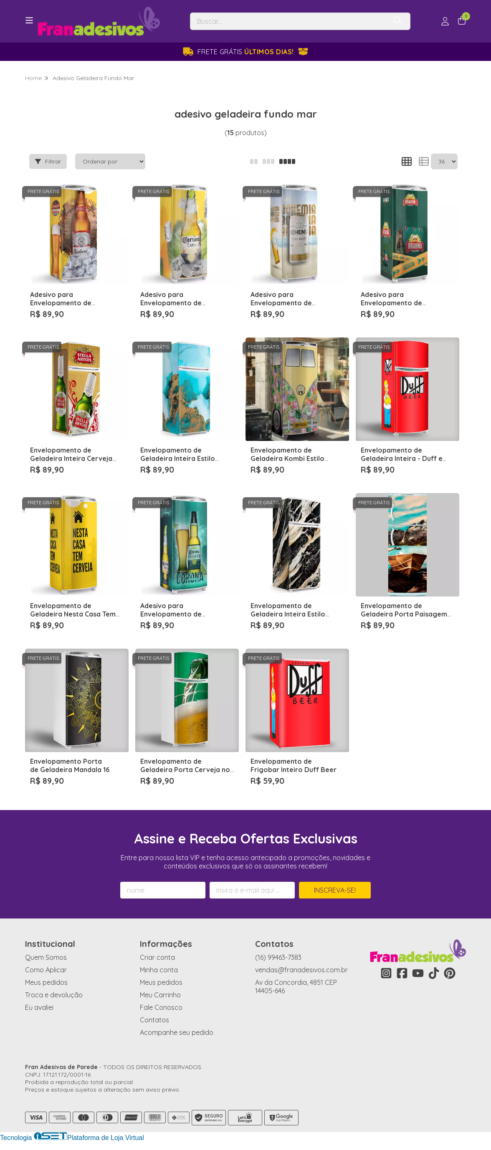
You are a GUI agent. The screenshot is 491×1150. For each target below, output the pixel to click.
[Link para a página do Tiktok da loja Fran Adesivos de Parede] (434, 973)
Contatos (154, 1020)
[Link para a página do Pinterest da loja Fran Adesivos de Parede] (450, 973)
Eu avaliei (39, 1007)
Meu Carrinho (160, 995)
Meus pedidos (46, 982)
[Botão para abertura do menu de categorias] (29, 20)
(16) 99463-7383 (278, 957)
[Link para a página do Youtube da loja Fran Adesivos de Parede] (418, 973)
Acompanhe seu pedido (176, 1032)
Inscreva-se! (335, 890)
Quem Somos (46, 957)
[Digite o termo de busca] (288, 21)
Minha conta (159, 970)
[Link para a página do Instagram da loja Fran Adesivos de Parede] (386, 973)
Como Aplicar (46, 970)
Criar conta (157, 957)
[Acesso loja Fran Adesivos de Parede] (445, 21)
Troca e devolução (54, 995)
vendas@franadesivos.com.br (301, 970)
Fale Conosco (161, 1007)
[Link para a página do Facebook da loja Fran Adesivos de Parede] (402, 973)
